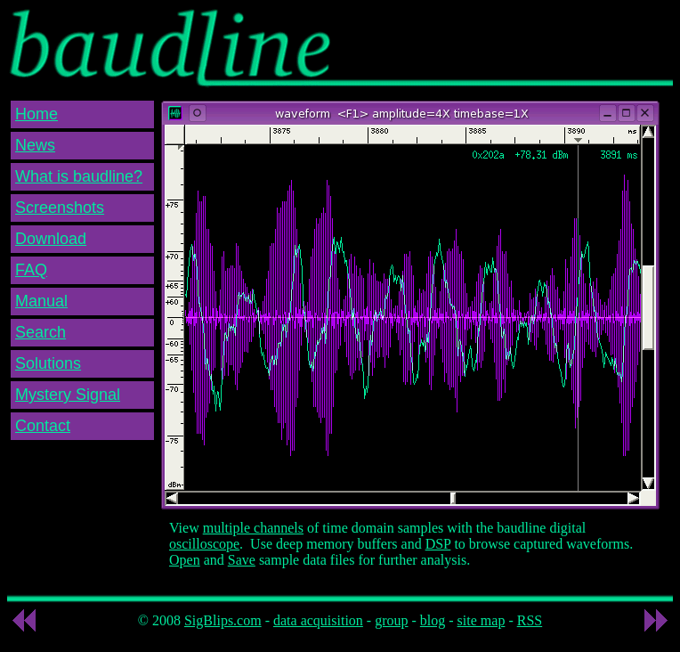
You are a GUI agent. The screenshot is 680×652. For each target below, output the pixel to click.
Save (241, 559)
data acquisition (318, 620)
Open (184, 559)
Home (36, 114)
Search (40, 332)
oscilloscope (204, 543)
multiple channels (253, 527)
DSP (438, 543)
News (35, 145)
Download (50, 239)
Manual (41, 301)
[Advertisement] (480, 38)
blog (432, 620)
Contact (42, 426)
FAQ (31, 270)
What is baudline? (78, 176)
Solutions (48, 363)
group (391, 620)
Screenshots (59, 207)
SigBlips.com (223, 620)
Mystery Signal (67, 394)
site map (481, 620)
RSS (529, 620)
